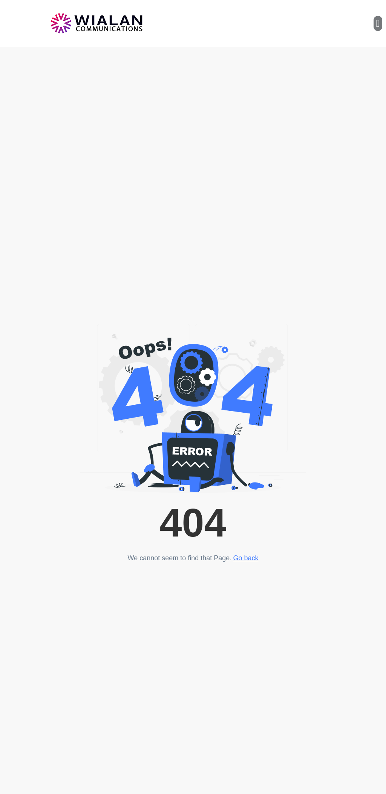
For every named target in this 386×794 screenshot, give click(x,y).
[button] (378, 23)
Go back (245, 558)
